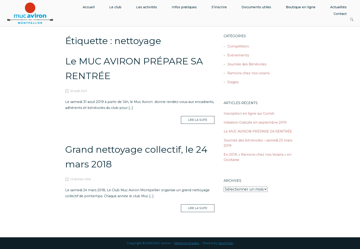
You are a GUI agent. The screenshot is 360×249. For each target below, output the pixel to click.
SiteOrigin (225, 243)
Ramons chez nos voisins (248, 73)
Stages (233, 82)
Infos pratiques (184, 7)
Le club (115, 7)
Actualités (338, 7)
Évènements (238, 55)
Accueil (89, 7)
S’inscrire (219, 7)
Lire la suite (201, 121)
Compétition (238, 46)
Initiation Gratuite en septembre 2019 (255, 122)
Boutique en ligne (300, 7)
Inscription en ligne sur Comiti (249, 113)
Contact (340, 14)
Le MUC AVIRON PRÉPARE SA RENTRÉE (258, 131)
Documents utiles (256, 7)
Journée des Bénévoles (246, 64)
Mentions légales (186, 243)
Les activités (146, 7)
